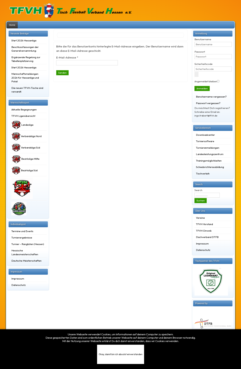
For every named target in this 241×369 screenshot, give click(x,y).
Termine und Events (22, 231)
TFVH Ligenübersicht (23, 115)
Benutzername (202, 39)
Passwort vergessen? (208, 103)
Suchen (200, 200)
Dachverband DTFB (207, 237)
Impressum (17, 278)
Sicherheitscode (203, 64)
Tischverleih (203, 173)
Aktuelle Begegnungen (24, 109)
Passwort (199, 51)
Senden (62, 72)
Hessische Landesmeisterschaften (24, 252)
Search (198, 190)
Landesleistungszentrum (209, 154)
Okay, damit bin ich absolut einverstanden (120, 354)
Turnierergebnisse (21, 237)
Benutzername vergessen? (211, 96)
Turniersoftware (205, 141)
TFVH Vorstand (204, 224)
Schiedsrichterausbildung (210, 167)
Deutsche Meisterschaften (26, 260)
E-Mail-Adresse (67, 57)
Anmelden (202, 88)
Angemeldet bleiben (205, 81)
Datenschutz (18, 285)
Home (12, 25)
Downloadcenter (205, 134)
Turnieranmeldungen (207, 147)
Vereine (200, 217)
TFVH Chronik (204, 230)
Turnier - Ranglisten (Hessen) (27, 244)
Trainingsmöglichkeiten (209, 160)
